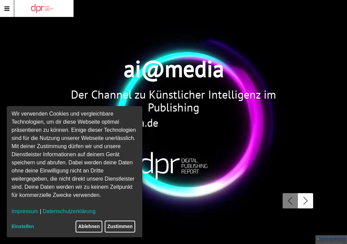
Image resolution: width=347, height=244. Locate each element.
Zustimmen (120, 226)
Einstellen (23, 226)
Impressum (25, 211)
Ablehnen (89, 226)
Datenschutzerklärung (69, 211)
